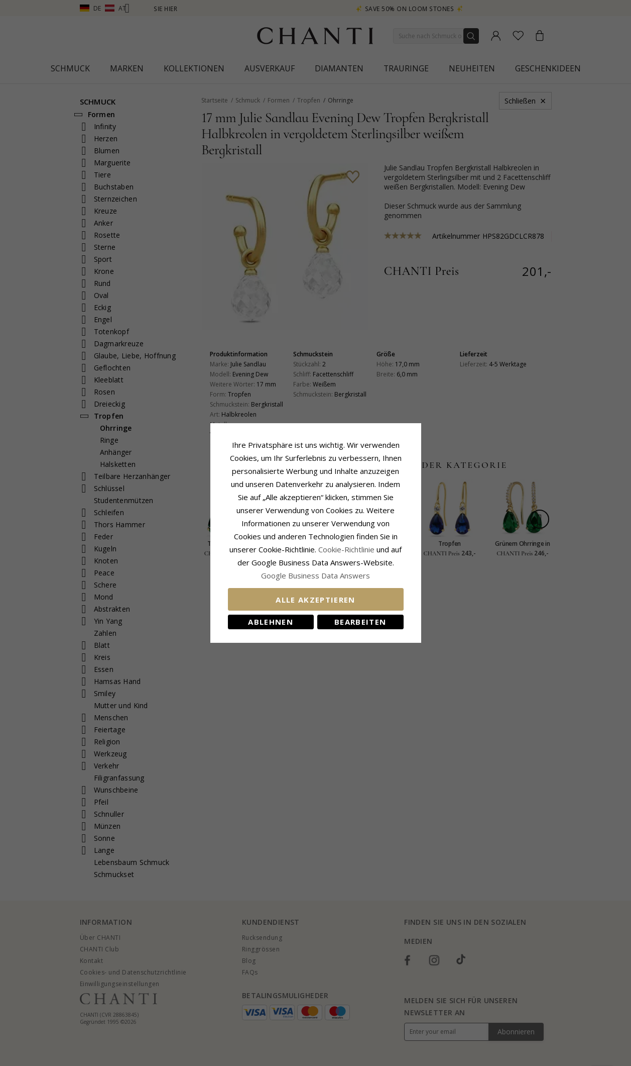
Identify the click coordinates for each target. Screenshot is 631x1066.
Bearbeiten (360, 622)
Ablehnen (270, 622)
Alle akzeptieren (315, 600)
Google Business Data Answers (315, 575)
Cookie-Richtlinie (346, 549)
